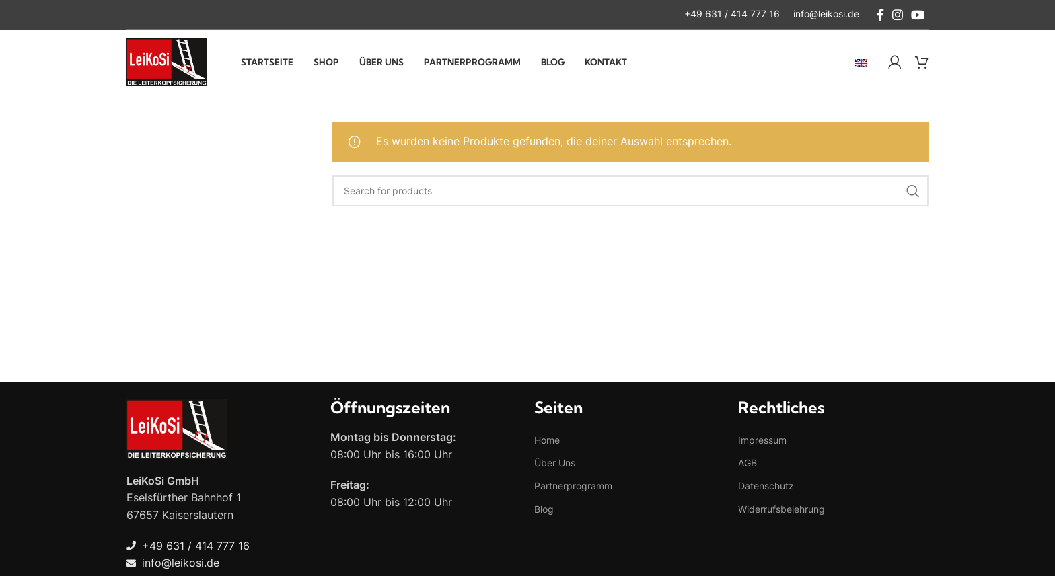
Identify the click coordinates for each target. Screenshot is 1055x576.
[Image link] (176, 431)
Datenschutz (766, 489)
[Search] (630, 193)
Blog (544, 512)
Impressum (762, 443)
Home (547, 443)
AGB (747, 466)
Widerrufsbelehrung (781, 512)
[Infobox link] (732, 14)
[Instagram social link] (897, 15)
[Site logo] (166, 62)
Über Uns (554, 466)
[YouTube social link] (918, 15)
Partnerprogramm (573, 489)
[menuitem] (861, 64)
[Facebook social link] (880, 15)
